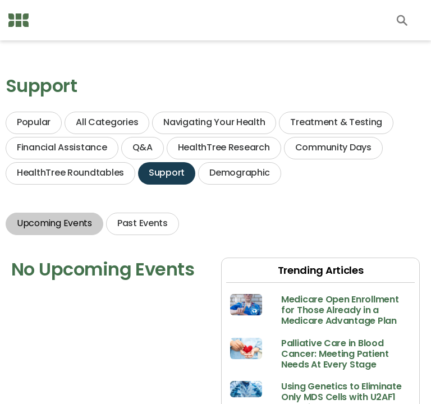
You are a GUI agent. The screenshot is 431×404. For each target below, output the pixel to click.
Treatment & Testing (336, 122)
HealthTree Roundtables (70, 172)
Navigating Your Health (214, 122)
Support (167, 172)
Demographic (239, 172)
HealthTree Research (224, 147)
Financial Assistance (62, 147)
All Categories (107, 122)
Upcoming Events (54, 223)
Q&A (142, 147)
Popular (34, 122)
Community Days (333, 147)
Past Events (142, 223)
